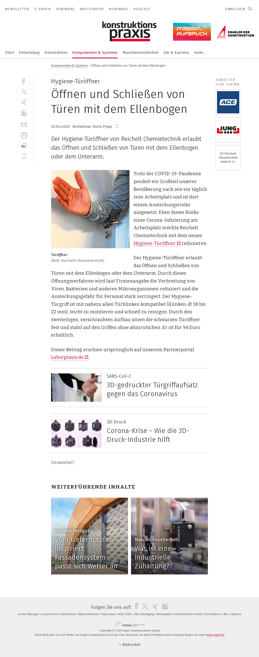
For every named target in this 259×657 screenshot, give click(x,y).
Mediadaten (165, 614)
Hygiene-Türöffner (157, 243)
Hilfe (129, 614)
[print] (24, 135)
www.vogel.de (215, 635)
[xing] (24, 102)
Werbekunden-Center (189, 614)
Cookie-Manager (28, 614)
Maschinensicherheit (141, 52)
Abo (226, 614)
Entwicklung (29, 52)
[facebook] (24, 81)
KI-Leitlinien (213, 614)
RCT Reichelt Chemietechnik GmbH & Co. (228, 157)
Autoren (236, 614)
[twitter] (24, 91)
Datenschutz (68, 614)
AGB (121, 614)
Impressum (108, 614)
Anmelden (235, 9)
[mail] (24, 124)
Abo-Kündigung (145, 614)
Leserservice (49, 614)
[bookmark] (117, 126)
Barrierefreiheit (89, 614)
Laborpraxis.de (69, 357)
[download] (24, 146)
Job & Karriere (176, 52)
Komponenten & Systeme (95, 52)
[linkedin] (24, 113)
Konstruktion (56, 52)
